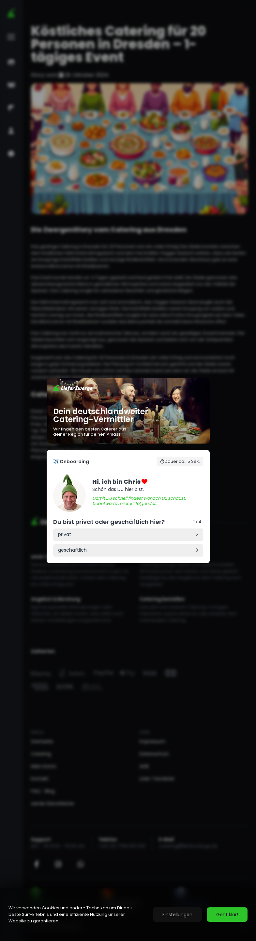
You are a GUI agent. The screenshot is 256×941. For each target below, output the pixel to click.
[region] (128, 914)
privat (64, 534)
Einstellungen (177, 914)
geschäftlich (72, 550)
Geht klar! (227, 914)
